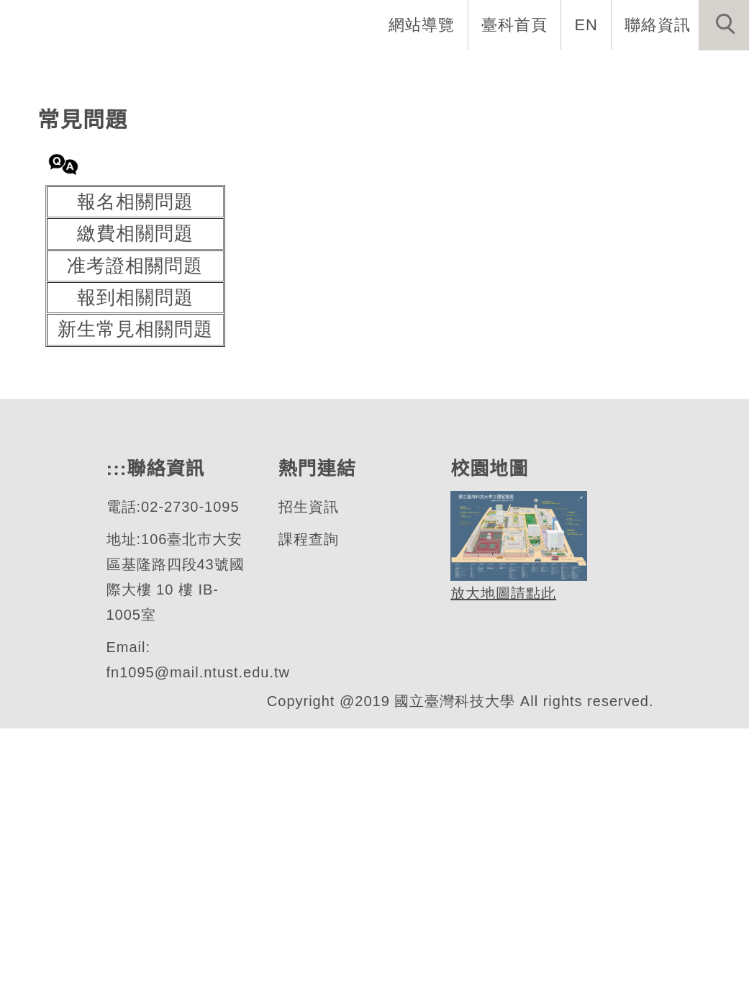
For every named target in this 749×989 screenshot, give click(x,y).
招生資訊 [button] (405, 72)
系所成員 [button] (312, 72)
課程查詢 (307, 800)
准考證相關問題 (135, 526)
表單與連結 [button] (600, 72)
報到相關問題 (135, 558)
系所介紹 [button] (218, 72)
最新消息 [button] (702, 72)
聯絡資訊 (658, 24)
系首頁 (133, 72)
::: (71, 72)
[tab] (381, 282)
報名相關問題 (135, 462)
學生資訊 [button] (499, 72)
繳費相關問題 (135, 494)
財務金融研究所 (144, 225)
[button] (724, 25)
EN (587, 24)
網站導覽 (423, 24)
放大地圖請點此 (501, 854)
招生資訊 (307, 767)
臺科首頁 (516, 24)
